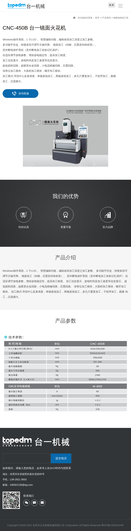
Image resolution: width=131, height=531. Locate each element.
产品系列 (106, 18)
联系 (111, 5)
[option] (65, 136)
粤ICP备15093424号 (112, 525)
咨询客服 (20, 93)
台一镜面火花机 (47, 28)
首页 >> (98, 18)
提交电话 (61, 458)
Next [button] (127, 218)
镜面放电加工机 (121, 18)
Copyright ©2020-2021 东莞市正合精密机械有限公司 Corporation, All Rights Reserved (54, 525)
